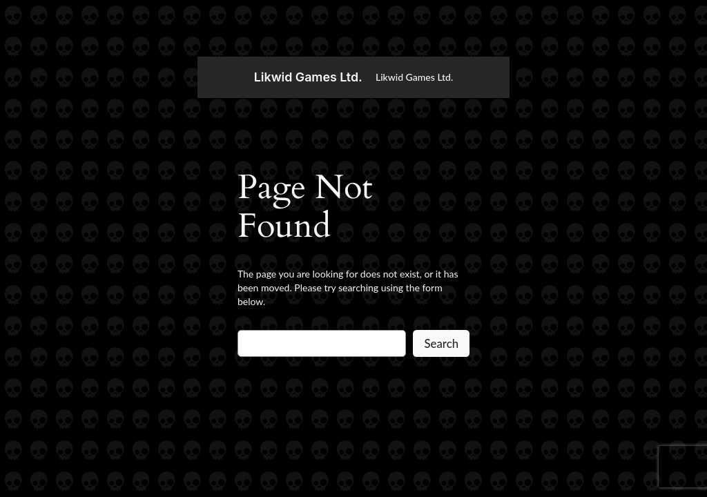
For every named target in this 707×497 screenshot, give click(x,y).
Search (441, 343)
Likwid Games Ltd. (308, 77)
